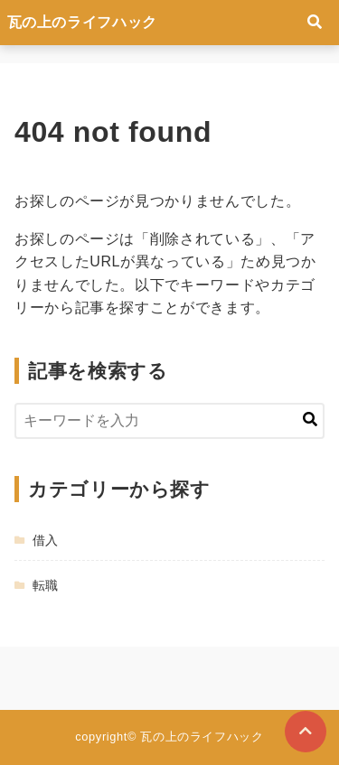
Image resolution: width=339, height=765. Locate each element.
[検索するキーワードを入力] (169, 421)
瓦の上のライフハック (82, 22)
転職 (46, 585)
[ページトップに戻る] (305, 731)
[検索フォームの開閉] (315, 23)
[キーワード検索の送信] (310, 421)
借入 (46, 540)
